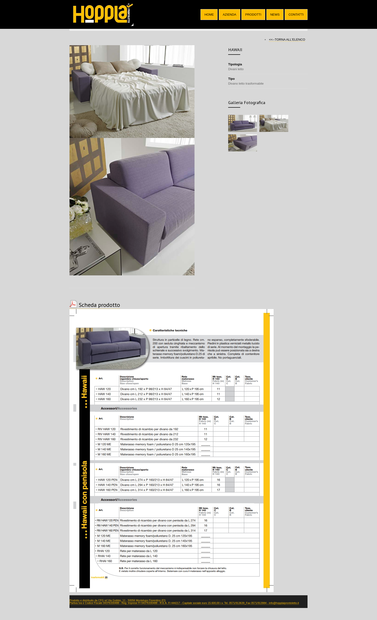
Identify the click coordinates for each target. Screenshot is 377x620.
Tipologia (235, 64)
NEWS (275, 14)
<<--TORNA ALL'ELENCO (287, 39)
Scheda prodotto (99, 305)
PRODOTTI (253, 14)
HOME (209, 14)
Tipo (231, 79)
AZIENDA (229, 14)
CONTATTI (296, 14)
